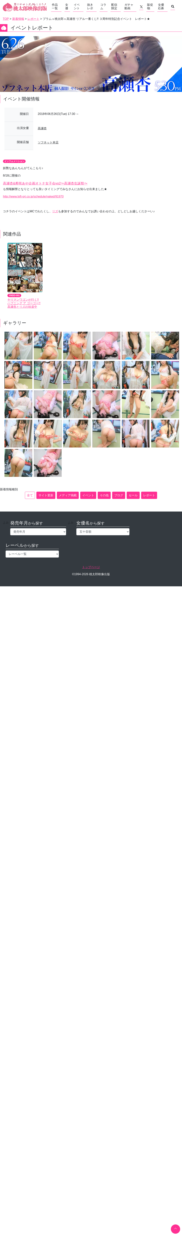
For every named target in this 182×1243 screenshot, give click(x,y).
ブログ (118, 495)
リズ (55, 211)
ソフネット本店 (48, 142)
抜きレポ (90, 6)
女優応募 (161, 6)
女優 (66, 6)
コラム (103, 6)
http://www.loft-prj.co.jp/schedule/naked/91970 (33, 196)
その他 (104, 495)
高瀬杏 (42, 128)
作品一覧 (55, 6)
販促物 (150, 6)
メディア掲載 (68, 495)
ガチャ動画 (128, 6)
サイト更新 (45, 495)
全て (30, 495)
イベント (77, 6)
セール (133, 495)
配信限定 (114, 6)
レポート (149, 495)
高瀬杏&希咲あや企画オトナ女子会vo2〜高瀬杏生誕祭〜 (45, 183)
